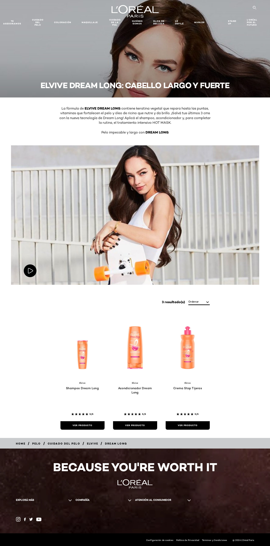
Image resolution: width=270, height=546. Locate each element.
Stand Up (232, 22)
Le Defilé (179, 22)
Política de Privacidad (187, 540)
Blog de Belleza (159, 22)
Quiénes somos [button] (137, 22)
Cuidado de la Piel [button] (115, 22)
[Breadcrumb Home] (20, 443)
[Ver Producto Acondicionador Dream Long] (135, 425)
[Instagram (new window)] (18, 519)
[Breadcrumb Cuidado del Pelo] (64, 443)
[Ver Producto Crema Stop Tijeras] (188, 425)
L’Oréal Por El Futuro (252, 22)
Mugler (199, 22)
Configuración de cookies (159, 540)
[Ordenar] (199, 302)
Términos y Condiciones (214, 540)
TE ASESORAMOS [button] (12, 22)
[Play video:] (30, 270)
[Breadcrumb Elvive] (92, 443)
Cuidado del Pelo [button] (37, 22)
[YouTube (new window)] (38, 519)
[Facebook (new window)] (25, 519)
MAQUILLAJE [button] (90, 22)
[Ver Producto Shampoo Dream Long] (82, 425)
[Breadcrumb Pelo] (36, 443)
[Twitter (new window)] (31, 519)
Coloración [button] (62, 22)
